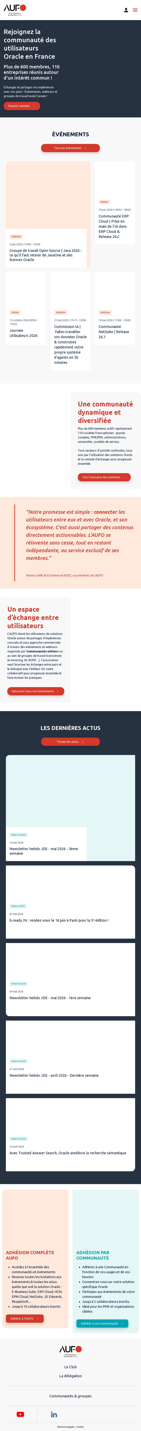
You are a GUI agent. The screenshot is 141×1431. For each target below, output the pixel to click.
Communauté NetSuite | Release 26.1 (114, 331)
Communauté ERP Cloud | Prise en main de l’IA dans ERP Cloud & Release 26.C (114, 226)
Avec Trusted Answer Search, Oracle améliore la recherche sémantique (68, 1153)
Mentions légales (66, 1427)
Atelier (104, 201)
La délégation (70, 1376)
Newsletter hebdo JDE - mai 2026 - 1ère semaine (50, 998)
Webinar (16, 236)
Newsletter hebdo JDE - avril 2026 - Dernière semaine (54, 1075)
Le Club (70, 1367)
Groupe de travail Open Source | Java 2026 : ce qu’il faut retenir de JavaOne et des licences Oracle (46, 255)
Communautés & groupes (70, 1396)
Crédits (80, 1427)
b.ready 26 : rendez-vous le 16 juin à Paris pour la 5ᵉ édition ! (59, 920)
